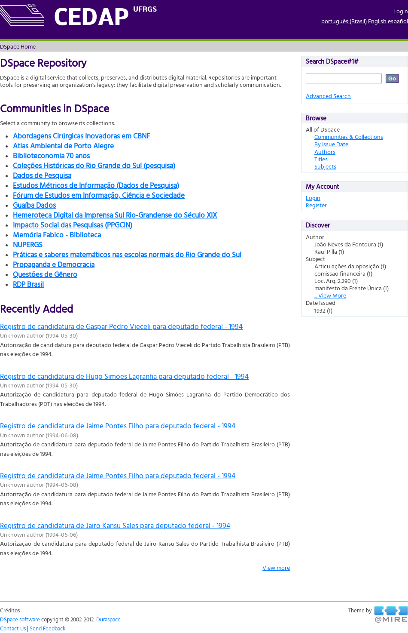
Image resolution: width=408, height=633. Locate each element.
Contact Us (13, 628)
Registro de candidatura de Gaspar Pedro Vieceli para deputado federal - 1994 (121, 326)
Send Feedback (47, 628)
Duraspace (108, 619)
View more (276, 567)
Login (400, 10)
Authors (324, 151)
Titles (321, 158)
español (398, 20)
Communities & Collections (348, 136)
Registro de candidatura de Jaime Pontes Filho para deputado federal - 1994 (117, 425)
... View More (330, 295)
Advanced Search (328, 95)
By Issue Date (331, 143)
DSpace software (20, 619)
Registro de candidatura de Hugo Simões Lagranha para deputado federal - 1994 (124, 376)
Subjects (325, 166)
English (377, 20)
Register (316, 204)
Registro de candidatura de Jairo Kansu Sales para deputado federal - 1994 (115, 525)
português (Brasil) (344, 20)
